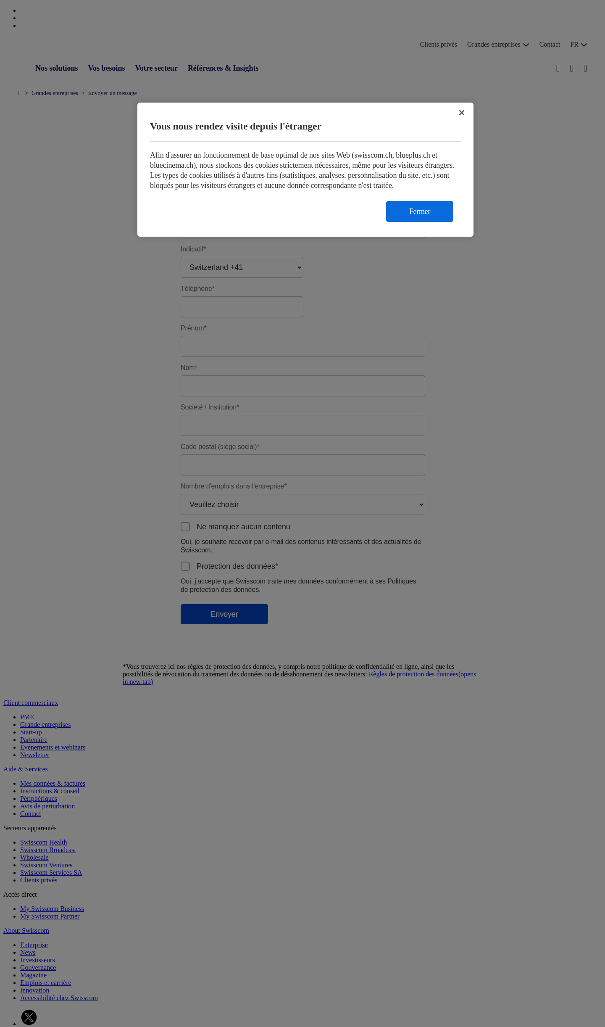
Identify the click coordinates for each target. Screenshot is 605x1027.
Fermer (419, 211)
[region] (305, 170)
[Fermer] (461, 112)
